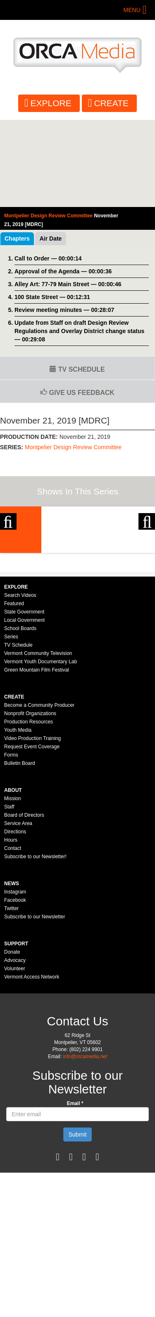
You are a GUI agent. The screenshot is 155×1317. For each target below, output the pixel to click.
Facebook (15, 987)
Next (146, 549)
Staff (9, 894)
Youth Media (17, 817)
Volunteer (14, 1056)
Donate (12, 1039)
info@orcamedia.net (85, 1144)
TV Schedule (77, 369)
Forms (11, 842)
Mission (12, 886)
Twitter (11, 995)
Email (75, 1190)
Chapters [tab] (17, 238)
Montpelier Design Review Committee (73, 447)
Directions (15, 919)
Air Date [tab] (51, 238)
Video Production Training (32, 825)
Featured (14, 691)
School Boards (20, 715)
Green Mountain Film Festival (36, 757)
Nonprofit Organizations (30, 800)
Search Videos (20, 682)
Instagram (15, 979)
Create (111, 103)
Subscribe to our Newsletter (34, 1004)
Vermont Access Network (31, 1064)
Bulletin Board (19, 850)
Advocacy (15, 1047)
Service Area (18, 910)
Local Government (24, 707)
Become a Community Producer (39, 792)
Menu (132, 10)
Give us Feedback (77, 392)
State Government (24, 699)
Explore (51, 103)
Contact (12, 935)
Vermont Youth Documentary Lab (40, 749)
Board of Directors (24, 902)
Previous (8, 549)
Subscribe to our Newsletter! (35, 944)
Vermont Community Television (38, 740)
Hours (10, 927)
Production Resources (28, 809)
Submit (78, 1221)
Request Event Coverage (32, 834)
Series (11, 724)
